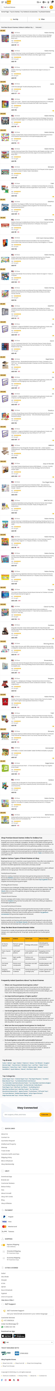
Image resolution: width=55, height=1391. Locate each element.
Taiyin (40, 853)
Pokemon (25, 1063)
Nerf (19, 1067)
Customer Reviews (7, 1183)
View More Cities (7, 1300)
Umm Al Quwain (7, 1297)
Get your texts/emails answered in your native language (27, 1314)
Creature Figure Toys (21, 1079)
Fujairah (4, 1293)
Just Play (35, 1065)
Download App (6, 1177)
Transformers (16, 1065)
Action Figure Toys (8, 1079)
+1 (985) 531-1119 (9, 1327)
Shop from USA (7, 1363)
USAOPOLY (51, 99)
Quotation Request (8, 1141)
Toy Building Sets (34, 1087)
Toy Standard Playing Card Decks (12, 1085)
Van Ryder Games (21, 922)
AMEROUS (51, 445)
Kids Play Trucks (23, 1089)
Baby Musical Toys (8, 1081)
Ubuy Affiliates (6, 1203)
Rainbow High (32, 1067)
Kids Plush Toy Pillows (20, 1087)
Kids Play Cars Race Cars (9, 1089)
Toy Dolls (45, 1079)
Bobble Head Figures (21, 1093)
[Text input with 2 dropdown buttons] (21, 7)
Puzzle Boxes (33, 1091)
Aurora (45, 1067)
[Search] (51, 7)
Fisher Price (13, 1067)
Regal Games (50, 359)
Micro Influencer (7, 1161)
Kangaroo (51, 678)
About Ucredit (6, 1193)
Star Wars (30, 1069)
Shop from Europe (8, 1366)
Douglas (46, 1063)
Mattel (9, 1063)
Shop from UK (19, 1363)
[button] (39, 2)
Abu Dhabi (5, 1277)
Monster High (6, 1065)
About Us (4, 1134)
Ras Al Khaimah (6, 1290)
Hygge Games (49, 763)
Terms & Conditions (9, 1376)
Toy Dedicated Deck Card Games (25, 1081)
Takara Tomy (43, 1065)
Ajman (3, 1287)
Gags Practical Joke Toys (10, 1095)
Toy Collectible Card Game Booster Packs (15, 1083)
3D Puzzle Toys (43, 1091)
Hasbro (52, 67)
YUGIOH (24, 1067)
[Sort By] (14, 19)
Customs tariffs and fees (10, 1154)
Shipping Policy (6, 1157)
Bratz (35, 1069)
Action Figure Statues (35, 1093)
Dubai (3, 1273)
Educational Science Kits (9, 1091)
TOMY (52, 183)
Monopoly (51, 167)
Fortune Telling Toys (25, 1095)
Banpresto (5, 1067)
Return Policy (5, 1187)
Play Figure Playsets (35, 1079)
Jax (53, 324)
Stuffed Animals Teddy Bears (33, 1085)
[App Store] (7, 1336)
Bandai (40, 1067)
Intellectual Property (8, 1144)
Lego (14, 1063)
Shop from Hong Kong (34, 1363)
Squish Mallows (15, 1069)
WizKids (10, 878)
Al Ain (3, 1283)
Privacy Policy (22, 1376)
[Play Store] (19, 1336)
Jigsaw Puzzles (23, 1091)
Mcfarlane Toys (26, 1065)
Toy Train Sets (33, 1089)
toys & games (43, 879)
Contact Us (5, 1137)
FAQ (2, 1190)
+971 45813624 (9, 1320)
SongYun (11, 901)
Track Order (5, 1151)
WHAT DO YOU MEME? (49, 500)
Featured (38, 27)
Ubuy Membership (7, 1164)
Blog (3, 1200)
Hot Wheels (38, 1063)
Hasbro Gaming (49, 32)
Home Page (5, 12)
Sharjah (4, 1280)
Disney (32, 1063)
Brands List (5, 1180)
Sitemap (4, 1147)
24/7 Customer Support (15, 1311)
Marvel (23, 1069)
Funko (4, 1063)
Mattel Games (49, 815)
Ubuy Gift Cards (7, 1197)
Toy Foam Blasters (8, 1093)
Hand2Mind (5, 1069)
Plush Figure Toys (7, 1087)
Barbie (19, 1063)
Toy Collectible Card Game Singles (39, 1083)
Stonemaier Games (49, 660)
